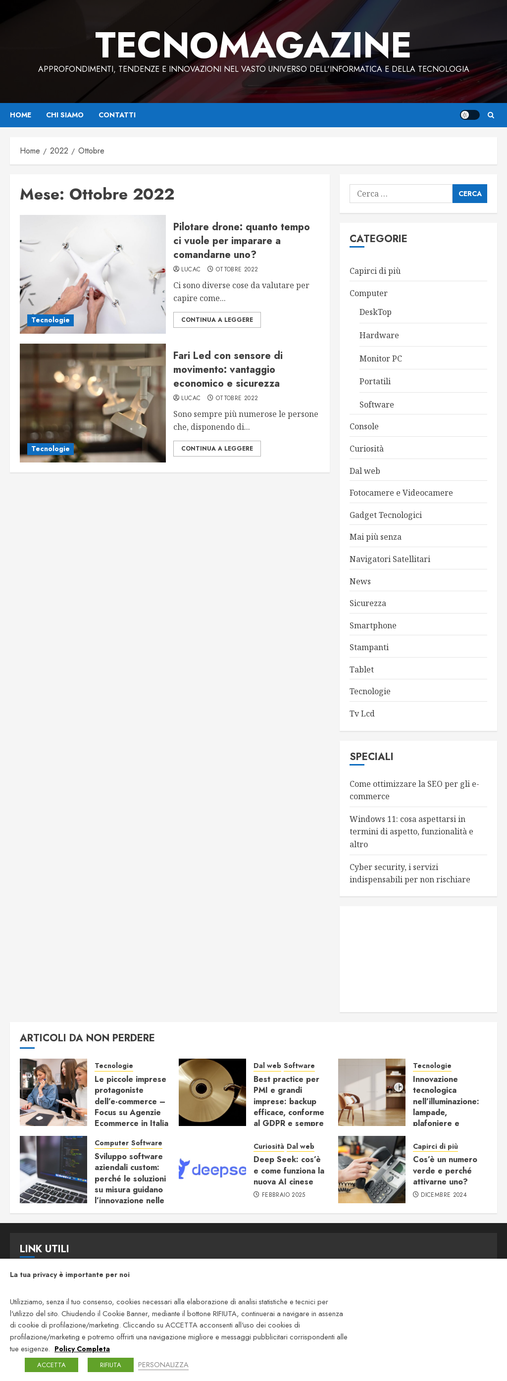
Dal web (365, 470)
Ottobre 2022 (237, 270)
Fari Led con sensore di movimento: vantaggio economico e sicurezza (228, 370)
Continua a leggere (217, 319)
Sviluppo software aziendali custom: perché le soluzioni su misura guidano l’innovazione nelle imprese (130, 1184)
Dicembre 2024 (444, 1195)
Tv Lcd (362, 713)
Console (364, 426)
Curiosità (367, 448)
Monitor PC (380, 358)
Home (20, 115)
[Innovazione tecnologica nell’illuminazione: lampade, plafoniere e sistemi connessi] (372, 1092)
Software (376, 404)
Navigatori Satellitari (390, 559)
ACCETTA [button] (51, 1365)
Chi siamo (65, 115)
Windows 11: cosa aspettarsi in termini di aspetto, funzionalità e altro (411, 832)
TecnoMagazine (253, 45)
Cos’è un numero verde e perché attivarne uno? (445, 1170)
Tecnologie (50, 320)
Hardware (379, 335)
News (360, 581)
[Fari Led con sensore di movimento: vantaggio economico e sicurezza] (93, 403)
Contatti (117, 115)
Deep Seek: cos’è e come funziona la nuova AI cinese (289, 1170)
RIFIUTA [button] (110, 1365)
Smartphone (373, 625)
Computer (369, 293)
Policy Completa (82, 1349)
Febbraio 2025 (283, 1195)
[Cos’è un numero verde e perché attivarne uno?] (372, 1169)
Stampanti (369, 647)
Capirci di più (375, 270)
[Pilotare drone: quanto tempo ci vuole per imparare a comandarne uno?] (93, 274)
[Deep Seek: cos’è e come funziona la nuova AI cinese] (212, 1169)
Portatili (375, 381)
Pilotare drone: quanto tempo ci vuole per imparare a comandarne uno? (241, 241)
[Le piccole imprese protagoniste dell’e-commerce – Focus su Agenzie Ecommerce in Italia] (53, 1092)
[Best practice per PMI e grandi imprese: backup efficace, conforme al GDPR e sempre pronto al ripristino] (212, 1092)
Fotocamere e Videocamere (401, 492)
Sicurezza (368, 603)
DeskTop (375, 312)
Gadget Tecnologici (386, 515)
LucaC (191, 270)
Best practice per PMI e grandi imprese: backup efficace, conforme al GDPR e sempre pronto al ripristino (289, 1107)
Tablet (362, 669)
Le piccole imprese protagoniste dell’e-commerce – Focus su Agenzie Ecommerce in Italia (131, 1101)
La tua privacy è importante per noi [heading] (70, 1274)
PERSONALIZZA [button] (163, 1364)
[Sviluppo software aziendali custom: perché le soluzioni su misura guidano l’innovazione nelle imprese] (53, 1169)
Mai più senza (376, 536)
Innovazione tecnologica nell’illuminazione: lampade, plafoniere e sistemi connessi (446, 1107)
